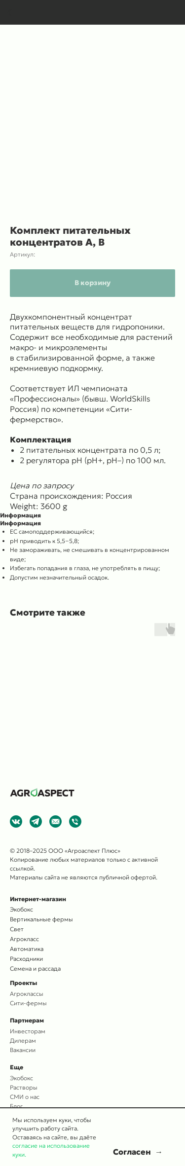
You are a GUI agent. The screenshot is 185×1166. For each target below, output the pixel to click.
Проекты (23, 982)
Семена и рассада (35, 968)
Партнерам (27, 1020)
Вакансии (23, 1050)
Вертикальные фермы (41, 919)
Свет (17, 929)
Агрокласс (24, 939)
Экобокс (21, 1078)
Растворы (23, 1087)
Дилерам (23, 1040)
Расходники (26, 958)
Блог (16, 1106)
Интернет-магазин (38, 899)
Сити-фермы (28, 1003)
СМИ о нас (24, 1096)
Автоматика (26, 948)
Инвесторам (27, 1031)
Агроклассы (26, 993)
